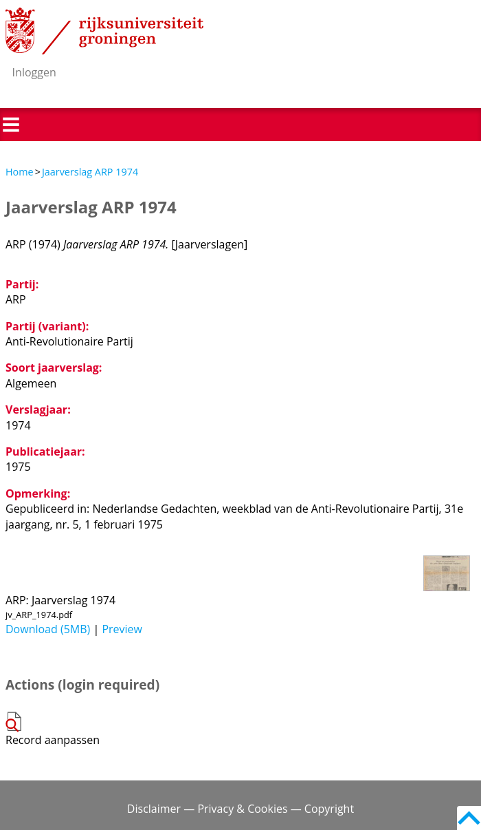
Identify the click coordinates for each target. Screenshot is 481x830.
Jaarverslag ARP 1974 (90, 171)
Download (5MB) (47, 629)
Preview (122, 629)
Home (19, 171)
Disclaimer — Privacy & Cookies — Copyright (240, 808)
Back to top (469, 818)
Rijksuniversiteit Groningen (104, 31)
